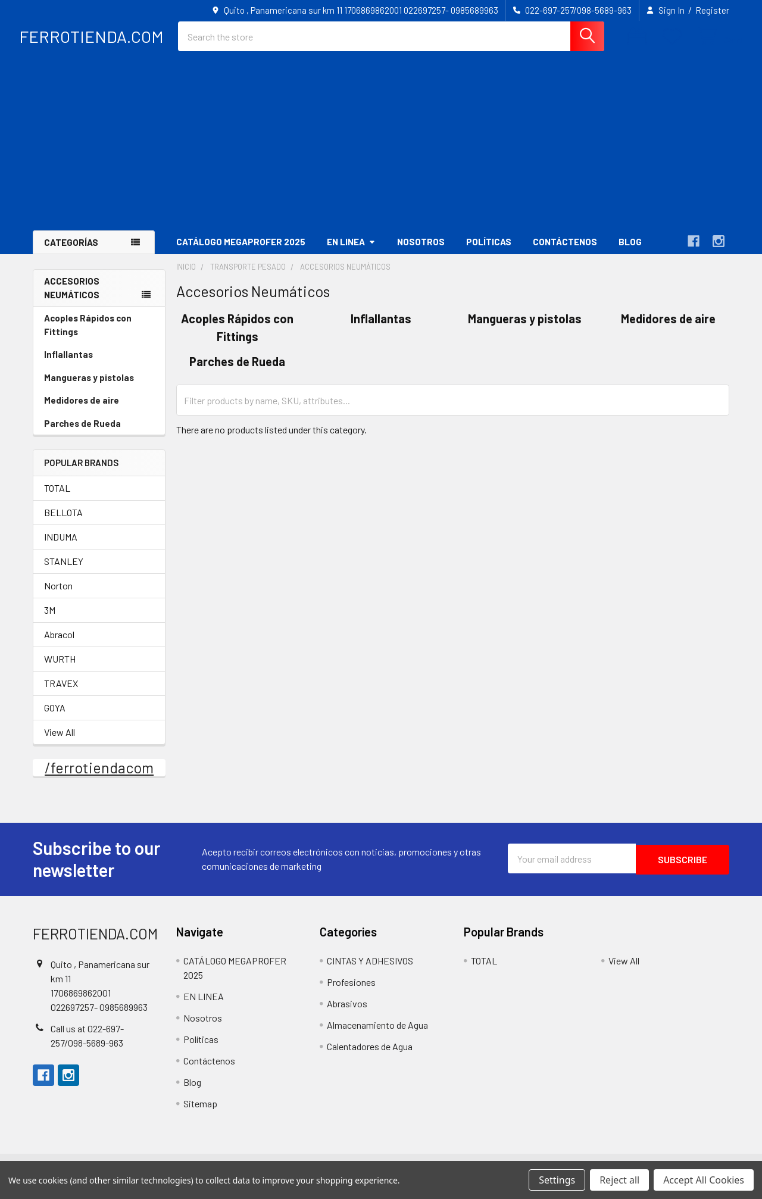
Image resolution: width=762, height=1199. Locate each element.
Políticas (488, 251)
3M (49, 620)
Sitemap (200, 1113)
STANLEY (63, 571)
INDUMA (60, 546)
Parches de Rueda (82, 433)
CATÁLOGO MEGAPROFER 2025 (240, 251)
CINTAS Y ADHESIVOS (370, 970)
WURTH (60, 669)
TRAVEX (61, 693)
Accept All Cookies (703, 1179)
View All (59, 742)
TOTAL (57, 498)
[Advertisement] (381, 151)
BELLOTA (63, 522)
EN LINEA (351, 251)
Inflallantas (68, 364)
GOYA (54, 717)
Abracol (59, 644)
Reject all (619, 1179)
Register (712, 10)
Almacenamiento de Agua (377, 1035)
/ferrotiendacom (99, 777)
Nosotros (421, 251)
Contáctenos (565, 251)
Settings (557, 1179)
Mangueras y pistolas (89, 387)
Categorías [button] (71, 252)
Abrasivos (347, 1013)
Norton (58, 595)
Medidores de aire (81, 410)
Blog (630, 251)
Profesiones (351, 992)
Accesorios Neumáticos (71, 298)
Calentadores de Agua (370, 1056)
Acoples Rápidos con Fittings (88, 335)
